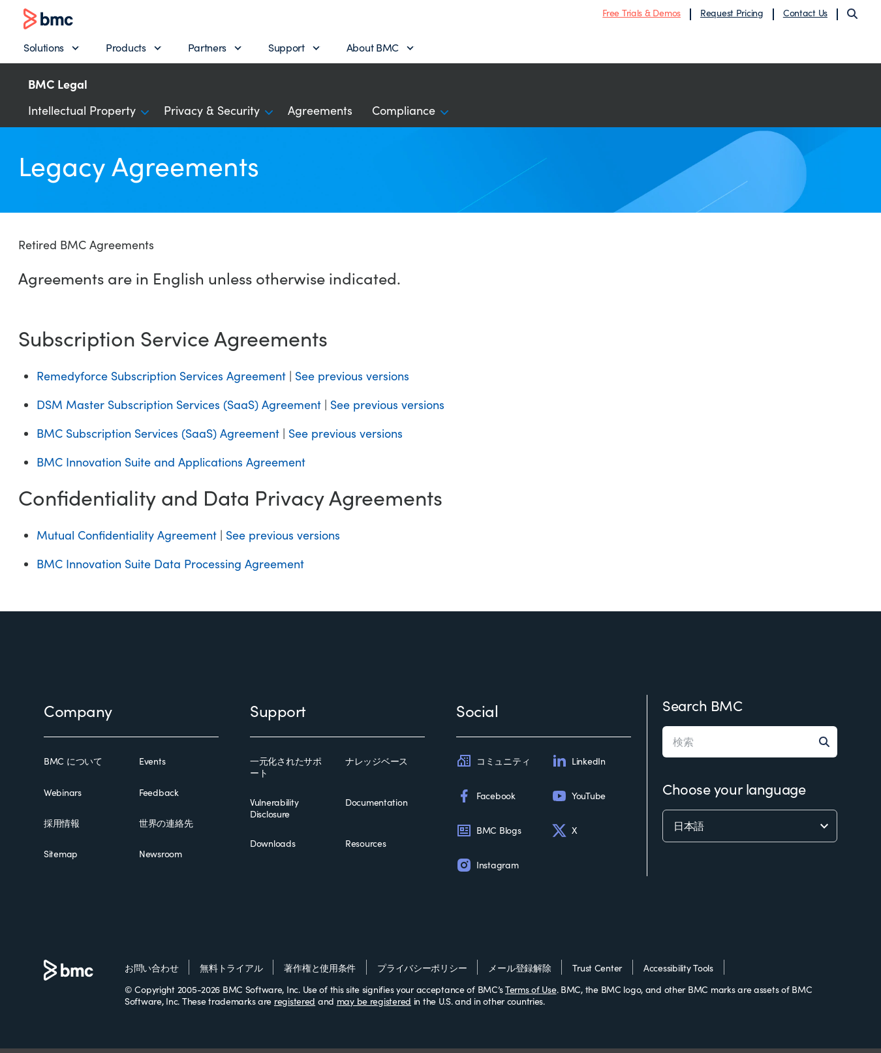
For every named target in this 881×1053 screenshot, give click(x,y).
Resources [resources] (365, 848)
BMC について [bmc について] (73, 766)
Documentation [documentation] (376, 807)
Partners (207, 49)
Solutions (43, 49)
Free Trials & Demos (641, 14)
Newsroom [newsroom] (160, 858)
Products (126, 49)
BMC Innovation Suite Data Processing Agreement (170, 568)
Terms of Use (531, 994)
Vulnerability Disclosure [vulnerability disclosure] (274, 812)
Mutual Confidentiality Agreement (127, 539)
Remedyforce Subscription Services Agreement (161, 380)
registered (294, 1006)
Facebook (486, 800)
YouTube (578, 800)
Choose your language (733, 793)
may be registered (374, 1006)
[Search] (852, 15)
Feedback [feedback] (159, 796)
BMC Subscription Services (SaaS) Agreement (158, 438)
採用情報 (62, 828)
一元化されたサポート (286, 771)
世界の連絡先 (166, 828)
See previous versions (352, 380)
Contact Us (805, 14)
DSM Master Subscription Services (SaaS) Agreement (179, 409)
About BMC (373, 49)
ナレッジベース (376, 766)
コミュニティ (493, 765)
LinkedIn (578, 765)
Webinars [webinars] (63, 796)
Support (286, 49)
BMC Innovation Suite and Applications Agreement (171, 466)
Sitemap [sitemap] (61, 858)
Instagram (487, 870)
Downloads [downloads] (272, 848)
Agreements (320, 115)
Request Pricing (732, 14)
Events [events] (152, 766)
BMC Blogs (488, 835)
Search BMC (702, 710)
